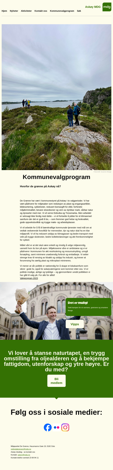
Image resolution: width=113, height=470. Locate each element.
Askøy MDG (93, 6)
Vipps (75, 324)
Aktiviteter (26, 11)
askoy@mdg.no (24, 455)
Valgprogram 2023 (29, 278)
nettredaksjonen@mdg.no (21, 449)
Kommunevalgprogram (62, 11)
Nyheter (14, 11)
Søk (79, 11)
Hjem (4, 11)
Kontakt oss (41, 11)
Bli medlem (56, 381)
